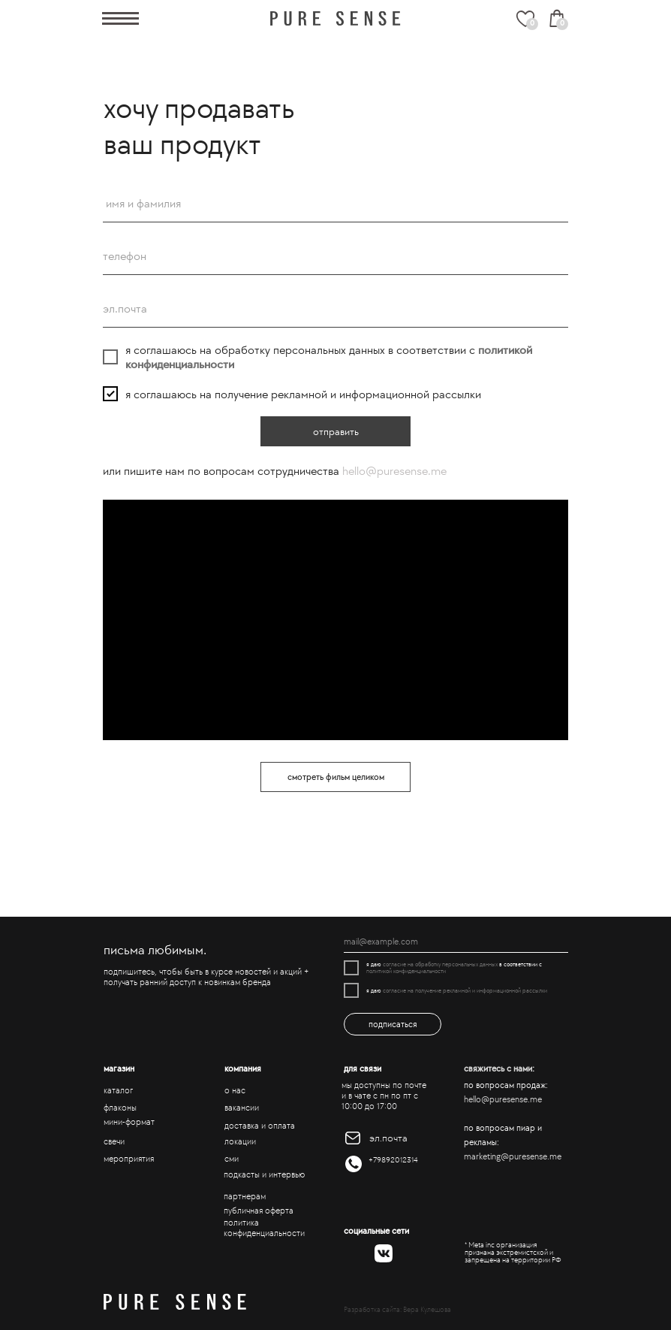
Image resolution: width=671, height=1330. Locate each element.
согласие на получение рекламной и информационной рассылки (465, 990)
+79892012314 (393, 1160)
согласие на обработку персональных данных (440, 964)
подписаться (393, 1024)
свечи (114, 1141)
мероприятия (129, 1158)
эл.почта (388, 1138)
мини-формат (129, 1122)
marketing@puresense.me (512, 1156)
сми (231, 1158)
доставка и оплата (259, 1125)
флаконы (120, 1107)
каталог (118, 1090)
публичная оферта (258, 1210)
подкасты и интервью (264, 1174)
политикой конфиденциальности (406, 971)
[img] (335, 18)
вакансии (241, 1107)
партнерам (245, 1196)
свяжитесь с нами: (499, 1068)
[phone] (335, 256)
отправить (336, 431)
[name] (335, 203)
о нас (234, 1090)
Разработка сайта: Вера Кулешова (397, 1309)
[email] (335, 309)
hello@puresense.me (394, 471)
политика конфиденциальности (264, 1227)
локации (240, 1141)
